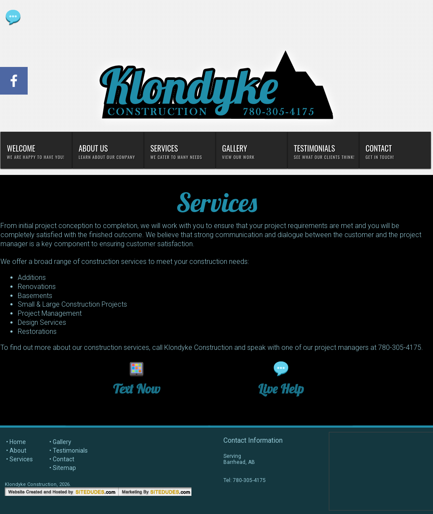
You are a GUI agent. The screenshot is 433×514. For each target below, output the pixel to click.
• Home (16, 441)
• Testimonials (68, 450)
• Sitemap (62, 467)
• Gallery (60, 441)
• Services (19, 459)
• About (16, 450)
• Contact (61, 459)
